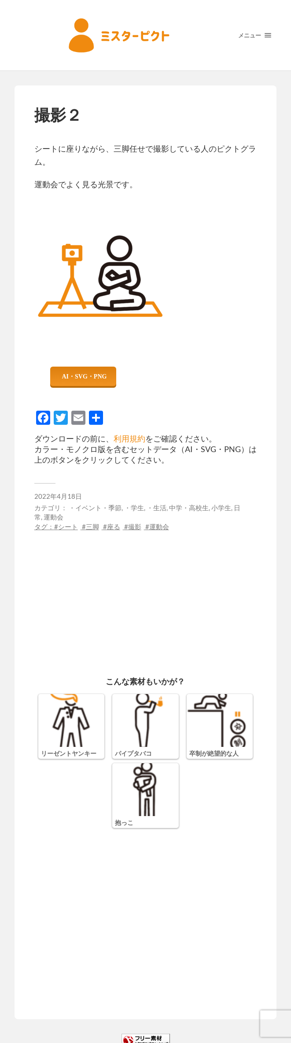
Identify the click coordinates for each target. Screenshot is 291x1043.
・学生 (134, 508)
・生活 (156, 508)
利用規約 (129, 438)
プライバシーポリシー (136, 1025)
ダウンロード (83, 376)
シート (68, 527)
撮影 (134, 527)
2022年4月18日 (58, 496)
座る (113, 527)
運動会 (53, 517)
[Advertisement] (145, 593)
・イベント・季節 (95, 508)
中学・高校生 (189, 508)
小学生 (221, 508)
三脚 (92, 527)
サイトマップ (193, 1025)
